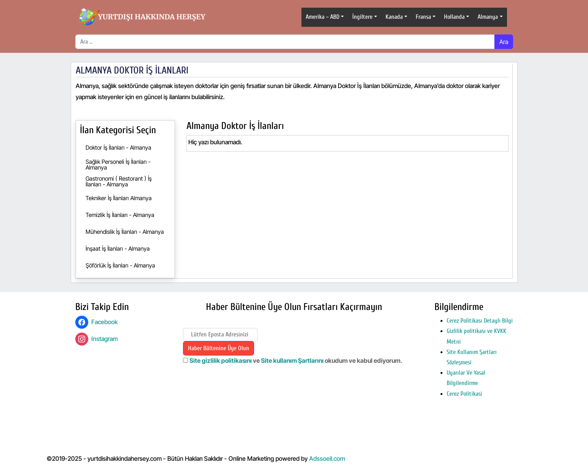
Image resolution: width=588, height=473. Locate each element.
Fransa (423, 16)
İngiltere (362, 16)
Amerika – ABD (322, 16)
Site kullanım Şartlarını (293, 360)
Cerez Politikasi (464, 393)
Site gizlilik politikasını (221, 360)
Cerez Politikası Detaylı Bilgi (480, 320)
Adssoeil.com (327, 458)
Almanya (488, 16)
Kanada (394, 16)
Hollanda (454, 16)
